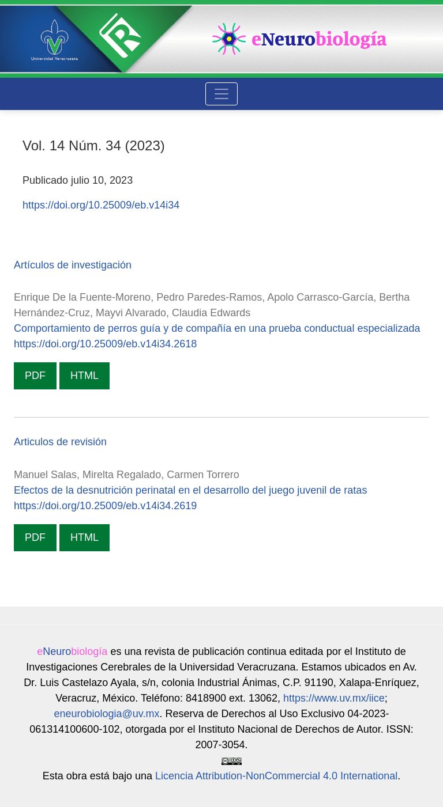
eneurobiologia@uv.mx (106, 713)
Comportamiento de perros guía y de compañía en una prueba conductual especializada (217, 328)
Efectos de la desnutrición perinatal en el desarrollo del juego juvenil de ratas (190, 490)
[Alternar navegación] (221, 93)
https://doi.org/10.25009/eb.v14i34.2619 (105, 506)
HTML (84, 375)
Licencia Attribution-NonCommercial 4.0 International (276, 776)
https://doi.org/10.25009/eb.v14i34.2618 (105, 344)
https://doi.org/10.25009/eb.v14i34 (100, 205)
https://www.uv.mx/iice (334, 698)
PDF (35, 375)
